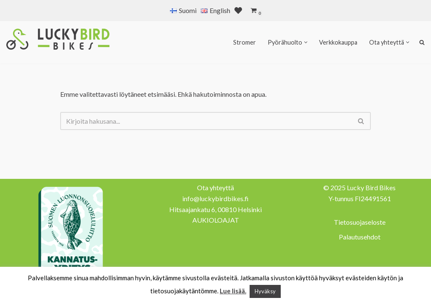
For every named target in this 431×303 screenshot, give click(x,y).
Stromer (244, 42)
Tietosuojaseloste (360, 222)
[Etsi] (206, 121)
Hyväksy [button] (265, 291)
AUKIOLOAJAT (215, 220)
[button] (305, 42)
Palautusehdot (359, 237)
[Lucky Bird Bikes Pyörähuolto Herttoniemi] (57, 39)
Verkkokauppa (338, 42)
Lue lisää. (233, 291)
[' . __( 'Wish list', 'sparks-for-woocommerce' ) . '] (238, 10)
